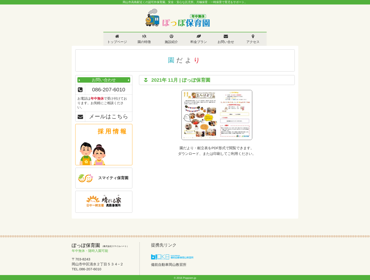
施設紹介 (171, 42)
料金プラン (198, 42)
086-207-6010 (108, 90)
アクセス (253, 42)
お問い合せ (226, 42)
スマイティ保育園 (113, 178)
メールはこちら (108, 116)
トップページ (117, 42)
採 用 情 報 (112, 131)
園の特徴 (144, 42)
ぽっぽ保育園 (177, 17)
